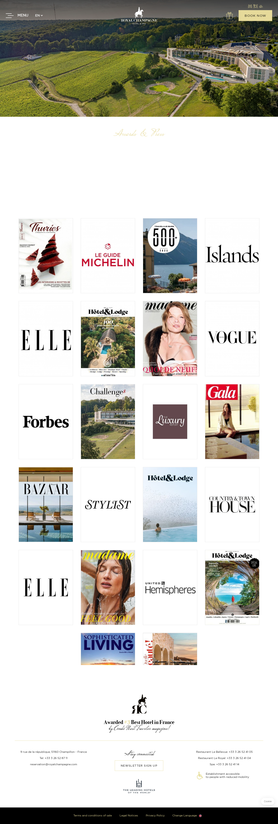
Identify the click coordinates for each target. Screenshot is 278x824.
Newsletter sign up (139, 765)
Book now (255, 15)
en (37, 15)
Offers (229, 15)
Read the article (46, 270)
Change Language (184, 815)
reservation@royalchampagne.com (53, 764)
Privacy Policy (155, 815)
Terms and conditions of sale (92, 815)
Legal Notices (129, 815)
